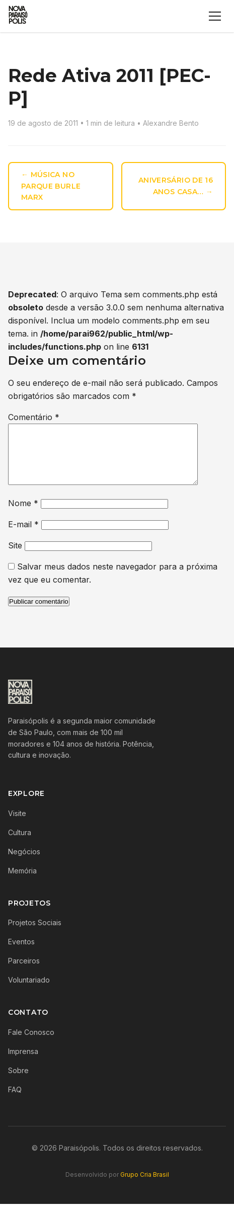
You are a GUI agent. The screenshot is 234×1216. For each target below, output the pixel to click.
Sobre (18, 1082)
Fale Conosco (31, 1044)
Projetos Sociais (34, 934)
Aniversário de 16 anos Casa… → (175, 186)
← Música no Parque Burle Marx (51, 186)
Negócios (24, 863)
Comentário (33, 417)
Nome (23, 515)
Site (15, 557)
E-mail (23, 536)
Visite (17, 825)
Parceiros (24, 972)
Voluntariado (29, 992)
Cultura (19, 844)
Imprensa (23, 1063)
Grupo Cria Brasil (144, 1186)
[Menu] (215, 16)
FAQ (15, 1101)
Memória (22, 882)
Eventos (21, 953)
